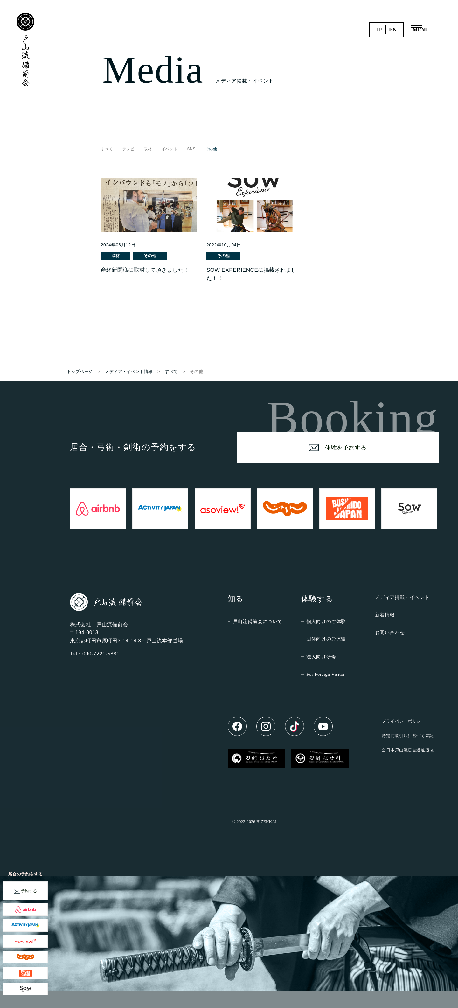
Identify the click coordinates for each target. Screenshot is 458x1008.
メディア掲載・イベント (402, 614)
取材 (148, 149)
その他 (156, 256)
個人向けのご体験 (326, 638)
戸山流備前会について (257, 638)
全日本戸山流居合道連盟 (405, 767)
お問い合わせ (390, 650)
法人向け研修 (321, 674)
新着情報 (385, 632)
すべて (107, 149)
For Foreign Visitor (325, 692)
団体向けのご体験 (326, 656)
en (393, 30)
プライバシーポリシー (403, 738)
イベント (170, 149)
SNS (191, 149)
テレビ (128, 149)
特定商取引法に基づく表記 (408, 753)
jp (379, 30)
